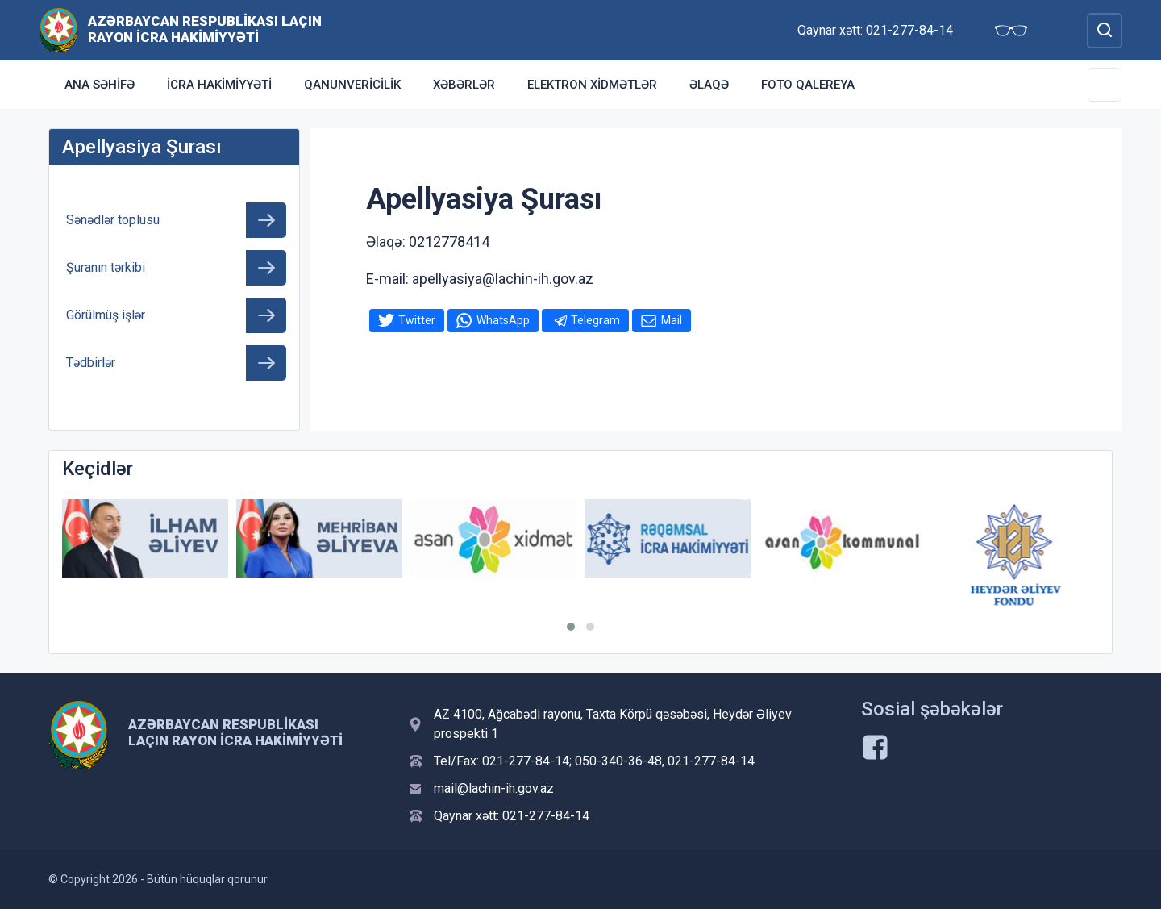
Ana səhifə (99, 84)
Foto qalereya (808, 84)
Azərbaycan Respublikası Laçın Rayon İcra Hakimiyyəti (205, 29)
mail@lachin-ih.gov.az (494, 788)
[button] (570, 627)
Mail (671, 320)
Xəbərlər (464, 84)
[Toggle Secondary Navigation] (1104, 84)
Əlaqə (709, 84)
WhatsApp (503, 320)
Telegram (595, 320)
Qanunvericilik (352, 84)
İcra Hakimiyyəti (219, 84)
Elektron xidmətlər (592, 84)
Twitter (416, 320)
